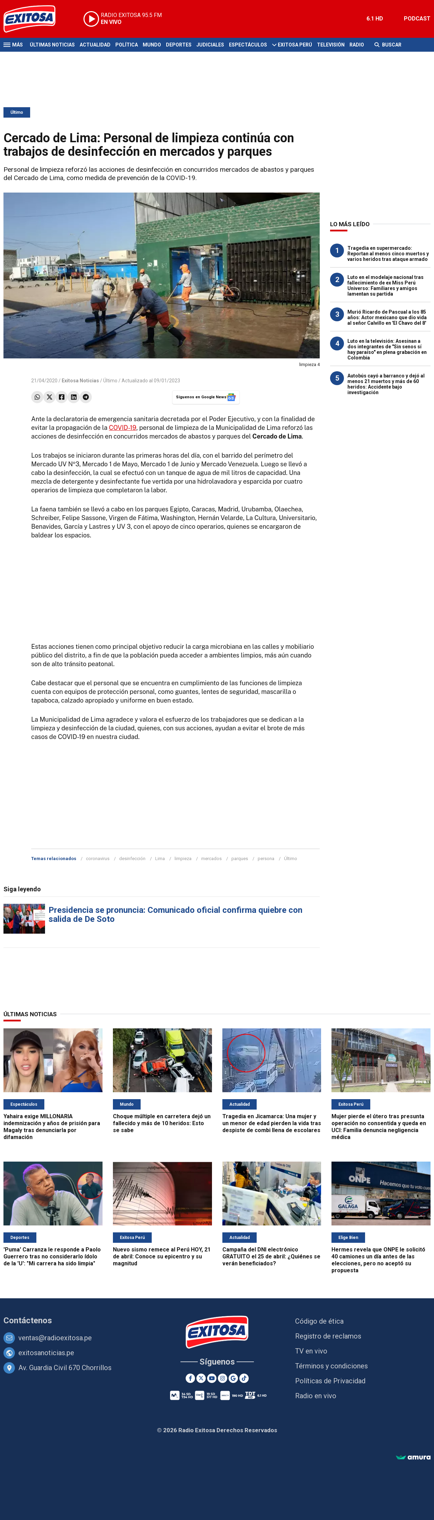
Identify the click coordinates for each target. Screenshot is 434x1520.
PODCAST (417, 18)
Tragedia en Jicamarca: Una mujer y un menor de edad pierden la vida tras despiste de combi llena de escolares (271, 1123)
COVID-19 (122, 427)
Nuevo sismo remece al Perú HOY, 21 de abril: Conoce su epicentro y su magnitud (162, 1256)
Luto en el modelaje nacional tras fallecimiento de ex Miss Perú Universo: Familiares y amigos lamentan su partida (385, 285)
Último (16, 112)
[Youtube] (211, 1378)
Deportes (179, 45)
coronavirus (97, 858)
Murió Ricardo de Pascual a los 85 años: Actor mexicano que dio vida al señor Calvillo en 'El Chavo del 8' (387, 317)
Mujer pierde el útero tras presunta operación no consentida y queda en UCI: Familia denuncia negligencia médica (378, 1126)
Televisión (331, 45)
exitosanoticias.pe (46, 1353)
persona (266, 858)
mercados (211, 858)
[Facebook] (190, 1378)
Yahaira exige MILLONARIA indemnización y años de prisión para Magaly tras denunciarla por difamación (51, 1126)
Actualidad (95, 45)
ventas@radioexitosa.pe (55, 1338)
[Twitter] (201, 1378)
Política (126, 45)
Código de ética (319, 1321)
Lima (160, 858)
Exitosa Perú (295, 45)
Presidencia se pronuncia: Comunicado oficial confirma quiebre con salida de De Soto (175, 914)
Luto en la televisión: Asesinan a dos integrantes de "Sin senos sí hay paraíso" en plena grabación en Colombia (387, 349)
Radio (356, 45)
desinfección (132, 858)
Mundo (152, 45)
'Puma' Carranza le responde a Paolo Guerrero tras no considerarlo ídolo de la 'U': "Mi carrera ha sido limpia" (52, 1256)
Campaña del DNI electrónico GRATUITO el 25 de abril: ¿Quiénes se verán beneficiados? (271, 1256)
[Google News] (233, 1378)
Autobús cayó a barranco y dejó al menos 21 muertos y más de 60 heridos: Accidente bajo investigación (386, 384)
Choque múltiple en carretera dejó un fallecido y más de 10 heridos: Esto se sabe (162, 1123)
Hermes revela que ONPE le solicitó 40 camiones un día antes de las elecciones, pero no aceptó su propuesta (378, 1260)
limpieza (183, 858)
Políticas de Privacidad (330, 1381)
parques (239, 858)
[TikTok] (244, 1378)
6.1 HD (374, 18)
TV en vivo (311, 1351)
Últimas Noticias (52, 45)
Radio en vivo (315, 1396)
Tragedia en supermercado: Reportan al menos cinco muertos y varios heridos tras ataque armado (388, 253)
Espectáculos (248, 45)
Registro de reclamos (328, 1336)
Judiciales (210, 45)
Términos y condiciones (331, 1366)
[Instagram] (222, 1378)
